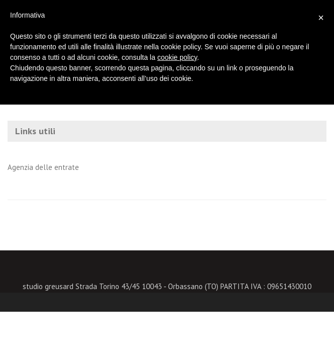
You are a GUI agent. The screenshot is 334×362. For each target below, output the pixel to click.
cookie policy (177, 57)
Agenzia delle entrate (43, 167)
